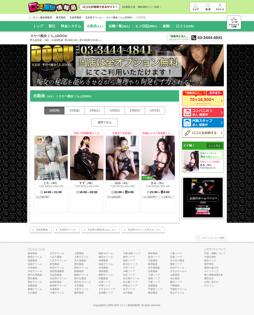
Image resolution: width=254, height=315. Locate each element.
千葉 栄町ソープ (131, 253)
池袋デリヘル (35, 264)
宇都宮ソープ (155, 289)
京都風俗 (153, 285)
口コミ (185, 26)
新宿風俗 (32, 253)
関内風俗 (79, 264)
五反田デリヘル (67, 229)
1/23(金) (74, 110)
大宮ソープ (129, 267)
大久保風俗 (80, 260)
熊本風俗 (153, 253)
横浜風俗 (153, 292)
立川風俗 (32, 292)
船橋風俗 (79, 271)
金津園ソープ (106, 292)
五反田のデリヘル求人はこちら (144, 229)
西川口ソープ (130, 264)
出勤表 (95, 26)
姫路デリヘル (106, 264)
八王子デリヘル (58, 260)
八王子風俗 (56, 257)
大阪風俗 (153, 260)
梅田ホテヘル (106, 253)
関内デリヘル (81, 267)
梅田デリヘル (106, 257)
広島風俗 (153, 271)
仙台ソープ (129, 274)
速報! (166, 26)
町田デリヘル (57, 267)
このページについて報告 (210, 238)
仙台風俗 (175, 278)
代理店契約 (210, 257)
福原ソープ (129, 260)
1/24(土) (95, 110)
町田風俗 (54, 264)
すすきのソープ (107, 289)
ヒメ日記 (146, 26)
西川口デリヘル (82, 282)
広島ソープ (176, 257)
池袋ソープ (154, 278)
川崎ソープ (129, 271)
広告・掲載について (215, 253)
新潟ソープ (154, 257)
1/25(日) (115, 110)
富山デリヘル (177, 292)
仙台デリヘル (177, 267)
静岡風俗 (153, 264)
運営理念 (209, 264)
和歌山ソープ (130, 285)
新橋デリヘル (35, 289)
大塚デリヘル (57, 292)
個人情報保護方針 (213, 274)
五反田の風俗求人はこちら (102, 229)
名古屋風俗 (154, 267)
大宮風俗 (79, 285)
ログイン (209, 285)
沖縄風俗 (103, 260)
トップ (38, 26)
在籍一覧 (119, 26)
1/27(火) (155, 110)
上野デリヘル (81, 257)
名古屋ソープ (130, 282)
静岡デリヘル (106, 274)
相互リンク (210, 260)
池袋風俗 (32, 260)
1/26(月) (135, 110)
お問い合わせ (211, 282)
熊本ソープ (176, 264)
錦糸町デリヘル (58, 285)
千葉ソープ (154, 282)
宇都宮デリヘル (178, 289)
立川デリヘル (57, 253)
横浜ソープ (176, 282)
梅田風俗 (79, 292)
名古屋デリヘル (131, 278)
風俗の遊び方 (211, 267)
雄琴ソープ (129, 257)
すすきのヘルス (178, 271)
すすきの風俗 (177, 260)
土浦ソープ (154, 274)
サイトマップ (211, 271)
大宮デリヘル (81, 289)
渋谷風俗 (32, 267)
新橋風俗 (32, 285)
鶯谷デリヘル (35, 282)
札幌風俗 (103, 278)
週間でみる (105, 122)
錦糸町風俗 (56, 282)
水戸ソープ (129, 289)
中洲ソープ (105, 285)
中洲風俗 (103, 267)
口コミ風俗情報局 (130, 305)
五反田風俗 (42, 229)
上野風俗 (79, 253)
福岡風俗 (103, 271)
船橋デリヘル (81, 274)
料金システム (71, 26)
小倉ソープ (176, 253)
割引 (52, 26)
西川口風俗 (80, 278)
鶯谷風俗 (32, 278)
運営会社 (209, 278)
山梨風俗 (175, 274)
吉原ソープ (105, 282)
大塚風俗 (54, 289)
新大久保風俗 (35, 274)
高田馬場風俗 (57, 271)
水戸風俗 (128, 292)
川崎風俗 (175, 285)
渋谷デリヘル (35, 271)
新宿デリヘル (35, 257)
